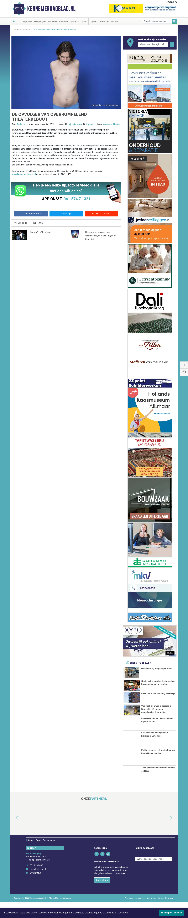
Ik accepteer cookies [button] (171, 913)
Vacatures (104, 21)
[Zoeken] (174, 21)
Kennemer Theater (111, 124)
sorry (79, 124)
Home (17, 30)
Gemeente (52, 21)
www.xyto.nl (35, 889)
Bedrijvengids (40, 21)
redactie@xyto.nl (38, 885)
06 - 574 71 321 (77, 199)
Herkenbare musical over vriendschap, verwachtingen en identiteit (100, 236)
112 (19, 21)
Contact (114, 21)
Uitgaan (26, 30)
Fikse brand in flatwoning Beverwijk (158, 698)
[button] (13, 834)
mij (69, 124)
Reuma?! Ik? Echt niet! (41, 232)
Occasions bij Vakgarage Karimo (156, 668)
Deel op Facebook (31, 213)
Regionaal (63, 21)
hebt (74, 124)
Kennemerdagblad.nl (51, 8)
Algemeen (27, 21)
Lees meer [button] (123, 912)
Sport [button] (83, 21)
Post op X (66, 213)
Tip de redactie (101, 213)
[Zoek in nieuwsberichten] (157, 21)
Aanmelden (102, 896)
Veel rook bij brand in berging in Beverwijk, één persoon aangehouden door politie (156, 714)
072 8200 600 (36, 881)
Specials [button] (73, 21)
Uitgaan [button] (93, 21)
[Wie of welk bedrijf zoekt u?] (153, 44)
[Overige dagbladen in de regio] (153, 875)
